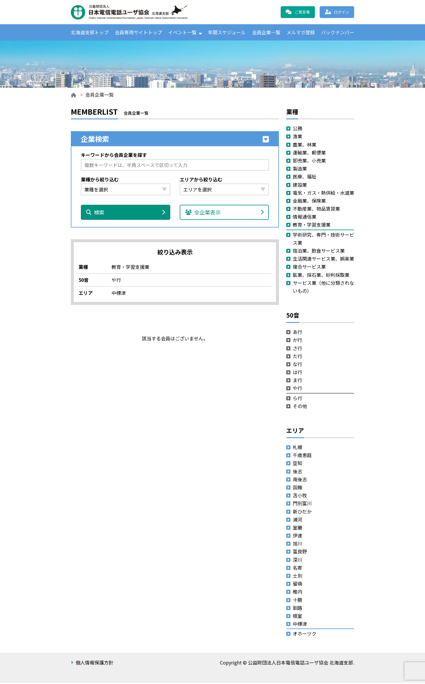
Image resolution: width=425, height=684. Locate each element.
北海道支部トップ (90, 32)
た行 (297, 357)
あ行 (297, 333)
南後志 (300, 480)
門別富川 (302, 504)
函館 (297, 488)
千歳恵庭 (302, 456)
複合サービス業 (309, 268)
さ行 (297, 349)
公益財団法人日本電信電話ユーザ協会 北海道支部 (134, 12)
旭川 (297, 544)
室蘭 (297, 528)
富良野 (300, 552)
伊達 (297, 536)
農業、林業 (304, 145)
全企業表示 (224, 213)
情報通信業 (304, 217)
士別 (297, 576)
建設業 (300, 185)
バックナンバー (337, 32)
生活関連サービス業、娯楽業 (323, 259)
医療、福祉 (304, 177)
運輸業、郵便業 (309, 153)
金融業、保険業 (309, 201)
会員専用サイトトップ (138, 32)
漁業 (297, 137)
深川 (297, 560)
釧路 (297, 608)
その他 (300, 407)
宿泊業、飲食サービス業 (319, 251)
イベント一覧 (182, 32)
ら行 (297, 399)
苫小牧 (300, 496)
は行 (297, 373)
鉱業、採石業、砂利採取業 (321, 276)
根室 (297, 616)
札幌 (297, 448)
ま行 (297, 381)
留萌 (297, 584)
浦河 (297, 520)
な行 (297, 365)
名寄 (297, 568)
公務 (297, 129)
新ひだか (302, 512)
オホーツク (304, 634)
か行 (297, 341)
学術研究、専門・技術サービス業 (323, 239)
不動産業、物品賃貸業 (316, 209)
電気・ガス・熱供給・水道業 (323, 193)
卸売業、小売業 (309, 161)
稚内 (297, 593)
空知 (297, 464)
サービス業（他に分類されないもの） (323, 287)
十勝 (297, 601)
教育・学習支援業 (312, 226)
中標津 (300, 624)
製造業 (300, 169)
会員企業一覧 (266, 32)
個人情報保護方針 (94, 663)
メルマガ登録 (301, 32)
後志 (297, 472)
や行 (297, 389)
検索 (125, 213)
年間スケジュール (227, 32)
